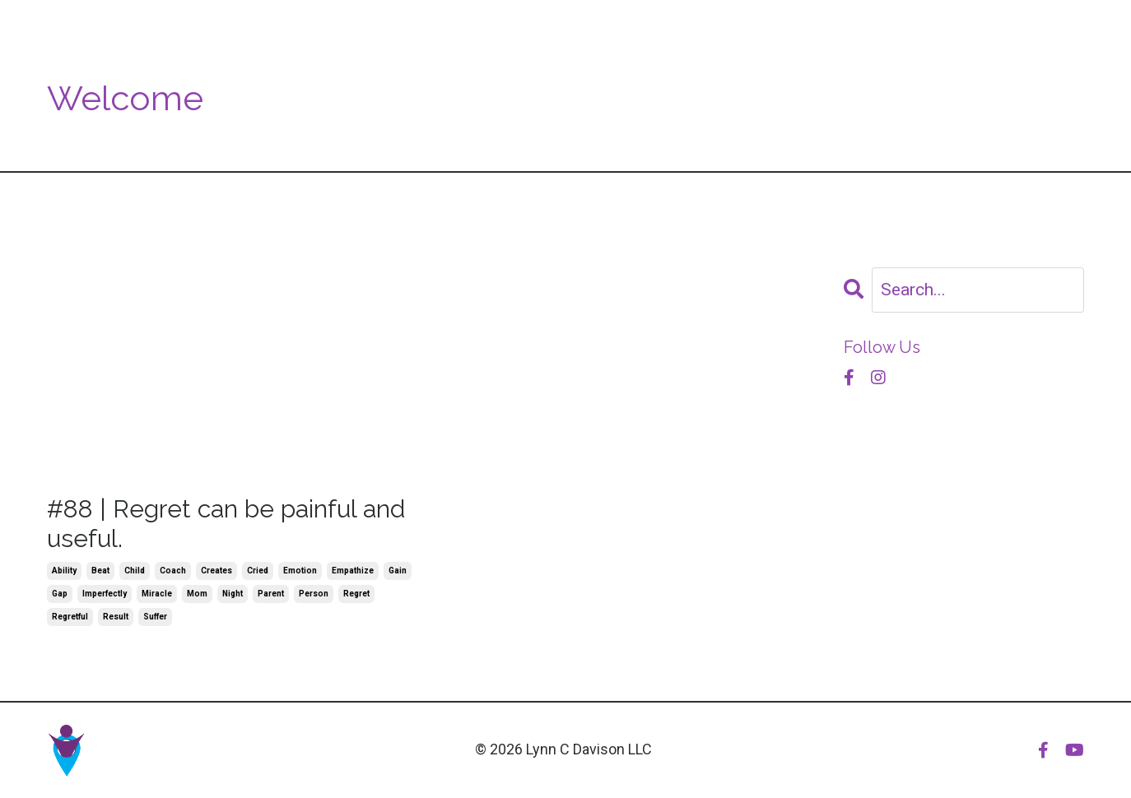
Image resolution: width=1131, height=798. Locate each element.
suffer (155, 616)
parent (271, 593)
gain (398, 570)
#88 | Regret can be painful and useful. (226, 523)
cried (257, 570)
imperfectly (104, 593)
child (134, 570)
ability (64, 570)
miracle (157, 593)
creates (216, 570)
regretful (70, 616)
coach (173, 570)
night (232, 593)
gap (59, 593)
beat (100, 570)
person (313, 593)
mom (197, 593)
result (115, 616)
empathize (353, 570)
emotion (300, 570)
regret (356, 593)
